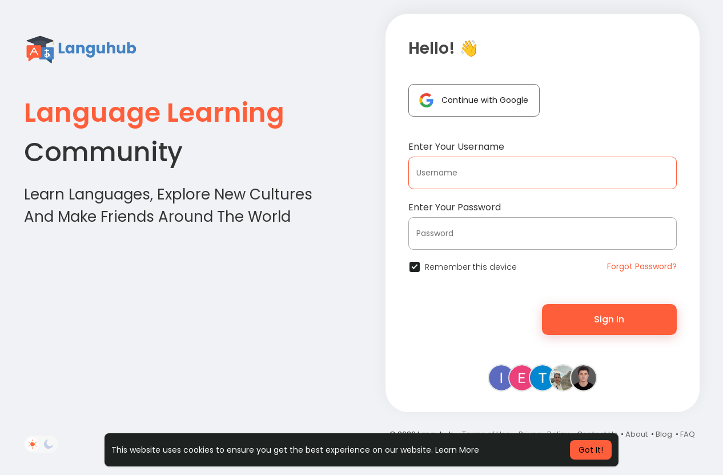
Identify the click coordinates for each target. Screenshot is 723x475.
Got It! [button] (591, 450)
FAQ (687, 434)
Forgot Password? (642, 266)
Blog (664, 434)
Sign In (609, 319)
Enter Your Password (454, 207)
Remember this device (471, 267)
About (636, 434)
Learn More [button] (457, 450)
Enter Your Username (456, 146)
